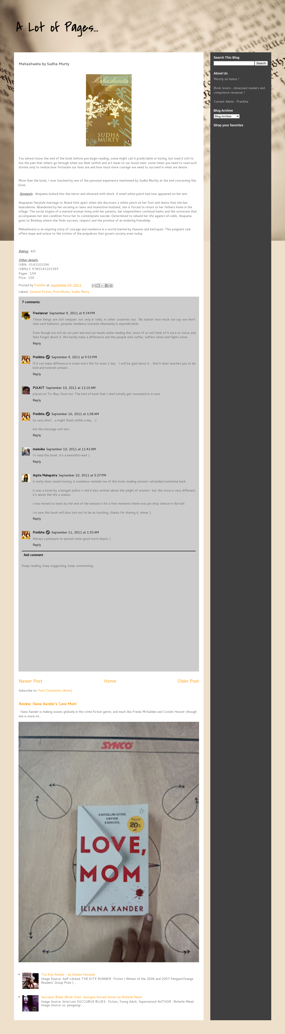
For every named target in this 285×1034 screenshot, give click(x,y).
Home (110, 681)
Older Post (188, 681)
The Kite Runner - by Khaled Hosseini (68, 974)
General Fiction (40, 291)
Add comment (33, 555)
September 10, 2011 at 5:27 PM (82, 475)
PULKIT (38, 387)
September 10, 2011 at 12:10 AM (70, 387)
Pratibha (38, 357)
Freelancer (40, 313)
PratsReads (61, 291)
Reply (37, 343)
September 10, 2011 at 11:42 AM (71, 449)
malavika (39, 449)
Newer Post (30, 681)
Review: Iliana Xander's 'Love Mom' (48, 703)
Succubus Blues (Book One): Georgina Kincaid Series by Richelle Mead (91, 997)
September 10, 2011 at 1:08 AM (75, 414)
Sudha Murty (80, 291)
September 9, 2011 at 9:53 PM (74, 357)
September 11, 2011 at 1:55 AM (75, 532)
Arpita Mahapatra (45, 475)
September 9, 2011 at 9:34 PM (72, 313)
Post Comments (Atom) (55, 690)
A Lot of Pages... (57, 27)
